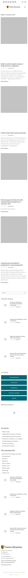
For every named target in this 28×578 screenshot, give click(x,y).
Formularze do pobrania (8, 444)
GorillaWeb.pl (16, 575)
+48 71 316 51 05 (7, 556)
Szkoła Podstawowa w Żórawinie (10, 441)
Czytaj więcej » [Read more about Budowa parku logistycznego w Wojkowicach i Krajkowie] (5, 81)
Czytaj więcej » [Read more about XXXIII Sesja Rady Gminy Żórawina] (5, 148)
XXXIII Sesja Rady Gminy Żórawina (13, 133)
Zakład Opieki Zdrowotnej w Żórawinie (11, 434)
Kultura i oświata (6, 463)
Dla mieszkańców (6, 456)
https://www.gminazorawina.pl (8, 561)
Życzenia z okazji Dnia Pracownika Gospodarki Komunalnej (16, 304)
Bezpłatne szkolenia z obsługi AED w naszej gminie (17, 337)
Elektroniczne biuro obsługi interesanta (11, 454)
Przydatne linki (5, 473)
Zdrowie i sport (6, 466)
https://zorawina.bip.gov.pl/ (8, 562)
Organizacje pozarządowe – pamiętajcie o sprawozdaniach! (12, 264)
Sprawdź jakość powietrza (8, 446)
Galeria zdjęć (5, 470)
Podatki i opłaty (6, 432)
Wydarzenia (5, 461)
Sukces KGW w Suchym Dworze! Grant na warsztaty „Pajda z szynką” (18, 355)
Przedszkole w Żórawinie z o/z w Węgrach (12, 439)
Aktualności (11, 68)
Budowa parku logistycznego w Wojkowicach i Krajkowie (12, 65)
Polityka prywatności (6, 565)
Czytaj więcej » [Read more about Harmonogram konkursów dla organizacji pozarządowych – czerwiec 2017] (5, 212)
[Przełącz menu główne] (25, 7)
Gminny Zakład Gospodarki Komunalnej (11, 436)
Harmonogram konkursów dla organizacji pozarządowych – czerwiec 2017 (12, 202)
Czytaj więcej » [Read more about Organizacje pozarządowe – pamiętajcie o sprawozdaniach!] (5, 282)
